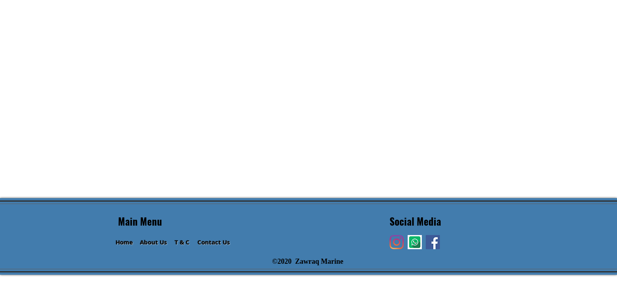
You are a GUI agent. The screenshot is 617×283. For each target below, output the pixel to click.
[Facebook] (433, 242)
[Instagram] (397, 242)
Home (124, 242)
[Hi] (415, 242)
